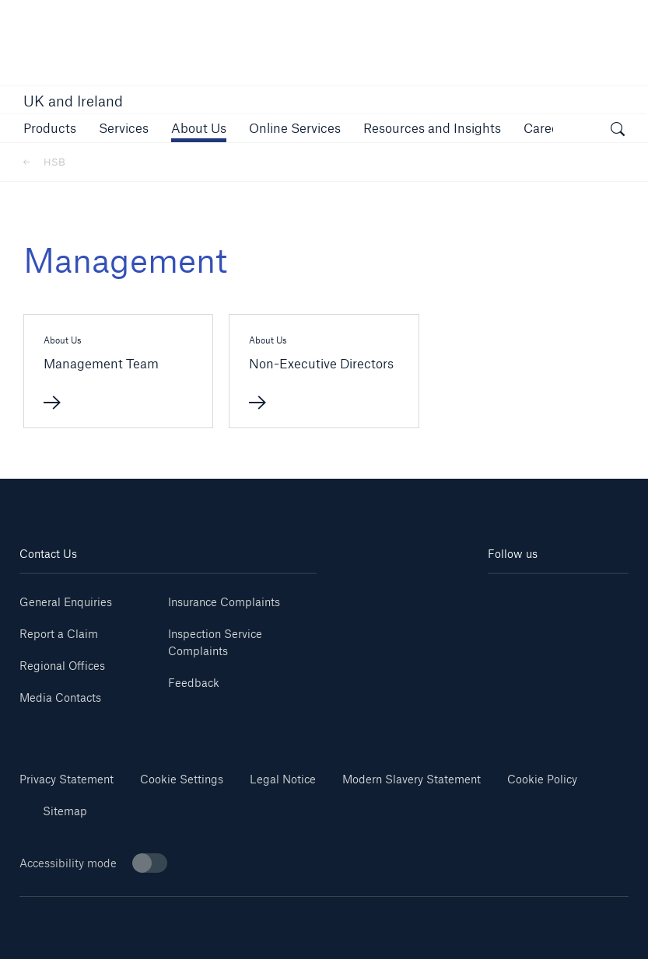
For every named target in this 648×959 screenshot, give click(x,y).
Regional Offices (62, 665)
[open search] (618, 130)
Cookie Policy (542, 779)
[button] (49, 128)
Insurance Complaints (224, 602)
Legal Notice (283, 779)
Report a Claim (58, 633)
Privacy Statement (66, 779)
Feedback (193, 682)
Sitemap (65, 811)
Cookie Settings (181, 779)
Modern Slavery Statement (411, 779)
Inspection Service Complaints (215, 642)
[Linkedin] (523, 596)
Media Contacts (60, 697)
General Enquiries (65, 602)
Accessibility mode (93, 863)
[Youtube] (593, 596)
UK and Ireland (73, 101)
